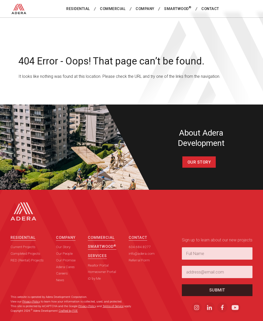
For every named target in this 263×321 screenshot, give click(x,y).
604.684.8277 (140, 252)
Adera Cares (65, 272)
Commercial (113, 9)
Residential (78, 9)
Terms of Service (113, 306)
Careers (62, 278)
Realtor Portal (98, 270)
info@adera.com (142, 258)
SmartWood (177, 8)
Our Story (199, 162)
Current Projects (23, 252)
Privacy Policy (31, 301)
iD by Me (94, 283)
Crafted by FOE (68, 311)
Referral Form (139, 265)
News (60, 285)
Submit (217, 294)
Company (145, 9)
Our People (64, 258)
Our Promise (66, 265)
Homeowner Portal (102, 277)
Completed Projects (25, 258)
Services (97, 261)
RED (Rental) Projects (27, 265)
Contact (210, 9)
